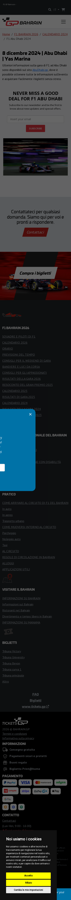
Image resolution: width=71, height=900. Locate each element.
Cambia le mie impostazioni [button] (28, 890)
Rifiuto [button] (28, 883)
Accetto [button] (28, 875)
